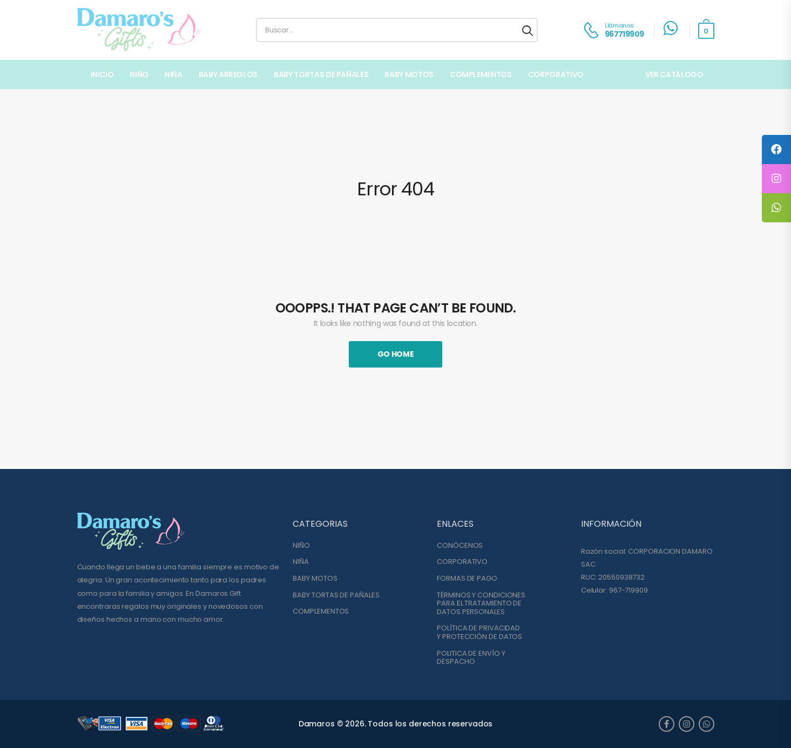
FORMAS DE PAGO (467, 578)
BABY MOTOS (409, 74)
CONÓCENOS (460, 545)
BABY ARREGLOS (228, 74)
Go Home (395, 354)
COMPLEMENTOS (481, 74)
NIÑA (173, 74)
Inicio (102, 74)
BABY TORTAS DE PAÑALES (321, 74)
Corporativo (556, 74)
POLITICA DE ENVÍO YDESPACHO (471, 657)
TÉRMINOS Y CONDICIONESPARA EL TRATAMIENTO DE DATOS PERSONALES (481, 603)
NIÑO (139, 74)
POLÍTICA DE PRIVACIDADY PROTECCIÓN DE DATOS (479, 632)
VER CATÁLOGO (674, 74)
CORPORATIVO (462, 561)
